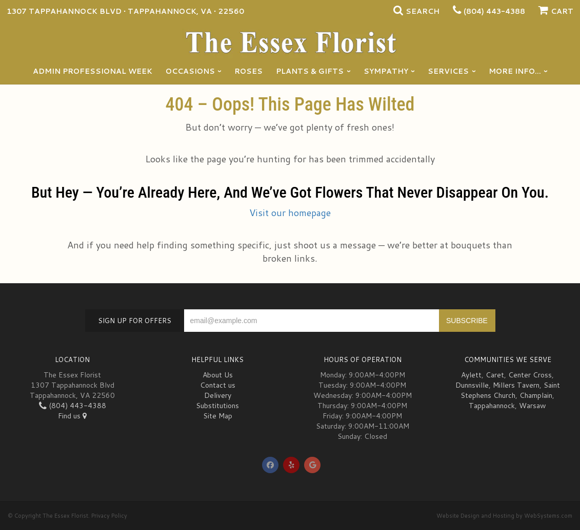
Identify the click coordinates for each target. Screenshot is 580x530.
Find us (72, 416)
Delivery (217, 395)
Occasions (190, 71)
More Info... (515, 71)
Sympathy (386, 71)
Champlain (535, 395)
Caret (495, 375)
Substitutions (217, 405)
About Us (218, 375)
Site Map (217, 416)
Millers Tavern (516, 385)
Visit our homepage (290, 212)
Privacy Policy (109, 516)
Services (448, 71)
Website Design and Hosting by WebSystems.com (504, 516)
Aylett (471, 375)
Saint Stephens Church (510, 390)
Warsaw (532, 405)
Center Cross (530, 375)
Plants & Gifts (310, 71)
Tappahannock (492, 405)
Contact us (217, 385)
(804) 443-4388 (494, 11)
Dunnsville (472, 385)
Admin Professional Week (92, 71)
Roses (248, 71)
